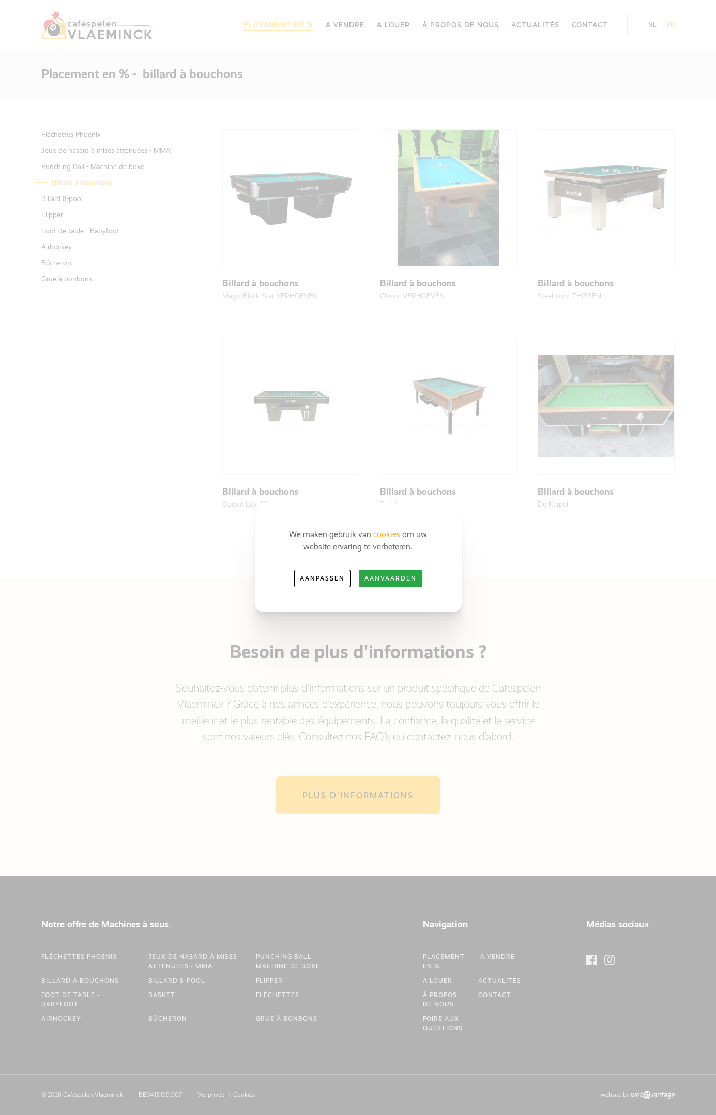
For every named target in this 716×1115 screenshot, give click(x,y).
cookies (386, 534)
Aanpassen (322, 578)
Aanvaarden (390, 578)
